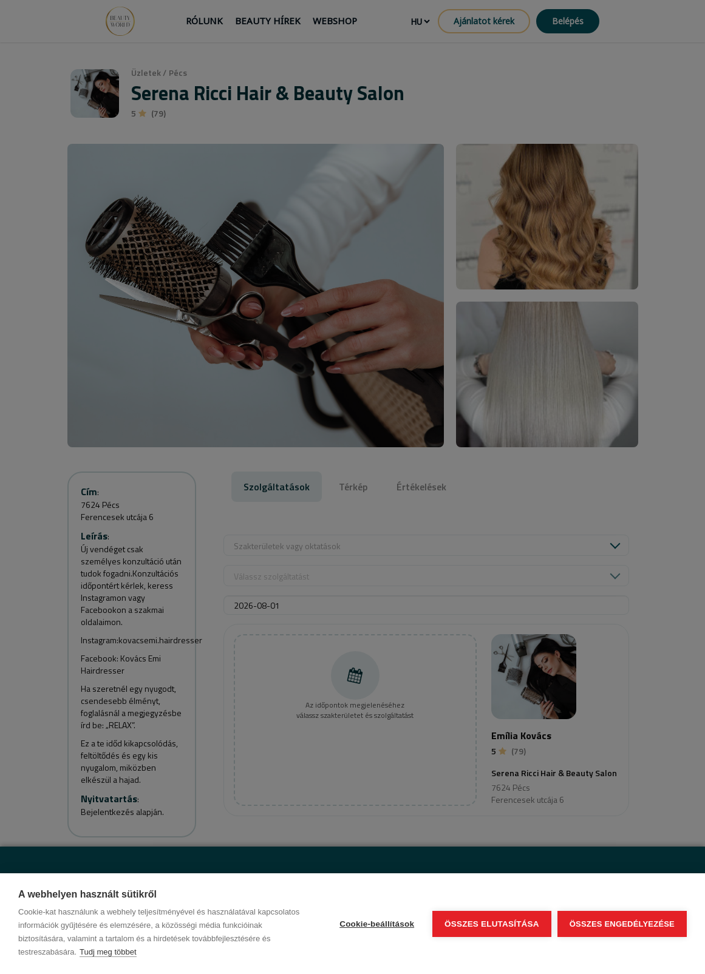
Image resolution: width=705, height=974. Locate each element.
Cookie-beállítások (376, 923)
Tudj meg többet (108, 951)
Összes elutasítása (491, 923)
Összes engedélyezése (622, 923)
